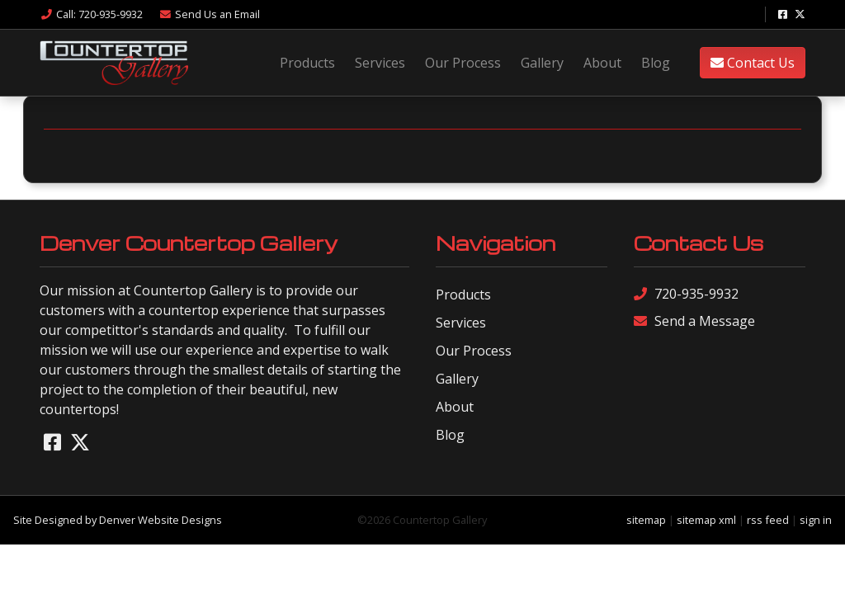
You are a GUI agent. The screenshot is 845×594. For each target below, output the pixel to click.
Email (209, 14)
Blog (655, 63)
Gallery (542, 63)
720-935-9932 (686, 294)
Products (307, 63)
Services (380, 63)
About (602, 63)
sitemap (646, 519)
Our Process (463, 63)
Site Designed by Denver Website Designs (117, 519)
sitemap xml (706, 519)
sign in (816, 519)
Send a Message (694, 321)
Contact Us (752, 63)
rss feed (768, 519)
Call (91, 14)
